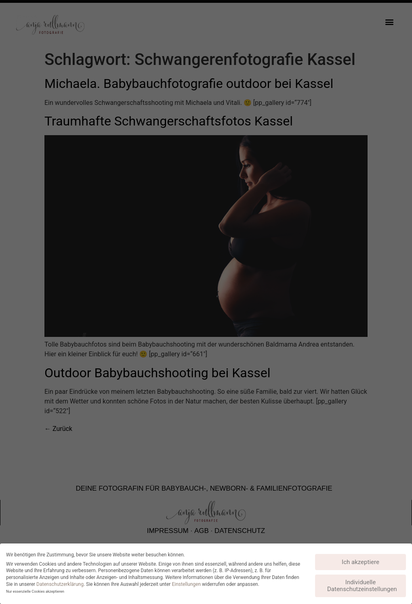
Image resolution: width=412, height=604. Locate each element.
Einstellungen (186, 584)
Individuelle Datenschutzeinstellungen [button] (362, 586)
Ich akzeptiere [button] (360, 562)
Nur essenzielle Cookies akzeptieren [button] (35, 591)
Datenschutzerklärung (60, 584)
